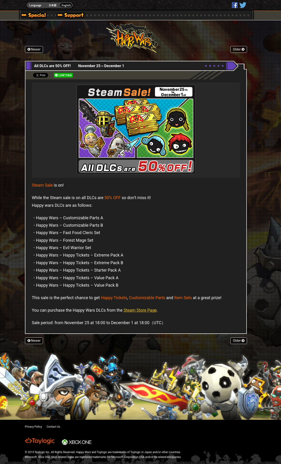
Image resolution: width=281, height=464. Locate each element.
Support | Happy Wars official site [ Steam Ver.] (66, 16)
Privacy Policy (33, 426)
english (50, 5)
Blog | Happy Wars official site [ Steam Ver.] (32, 16)
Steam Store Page (140, 310)
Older (238, 49)
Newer (34, 49)
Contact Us (53, 426)
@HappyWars (242, 5)
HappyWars (234, 5)
